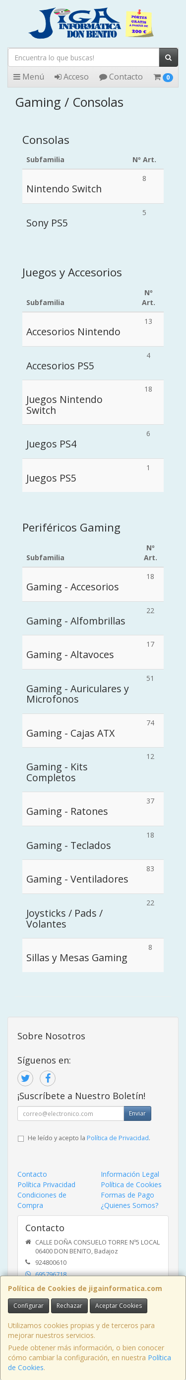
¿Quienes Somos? (129, 1205)
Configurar (28, 1305)
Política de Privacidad (118, 1138)
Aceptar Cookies (118, 1305)
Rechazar (69, 1305)
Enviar (137, 1113)
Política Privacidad (46, 1184)
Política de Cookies (131, 1184)
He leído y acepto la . (89, 1138)
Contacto (121, 76)
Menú (28, 76)
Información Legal (130, 1174)
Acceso (72, 76)
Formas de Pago (127, 1195)
